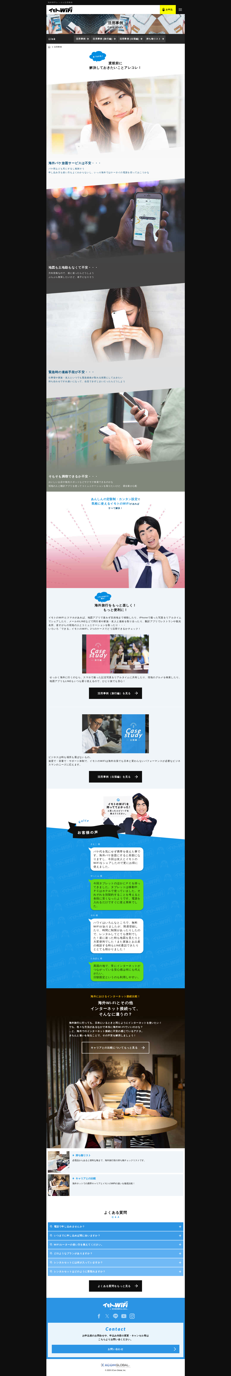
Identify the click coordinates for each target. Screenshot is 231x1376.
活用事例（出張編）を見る (114, 776)
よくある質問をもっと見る (114, 1286)
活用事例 (81, 39)
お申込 (169, 9)
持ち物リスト (153, 39)
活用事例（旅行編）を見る (114, 693)
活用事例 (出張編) (129, 39)
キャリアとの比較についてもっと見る (114, 1047)
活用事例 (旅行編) (102, 39)
